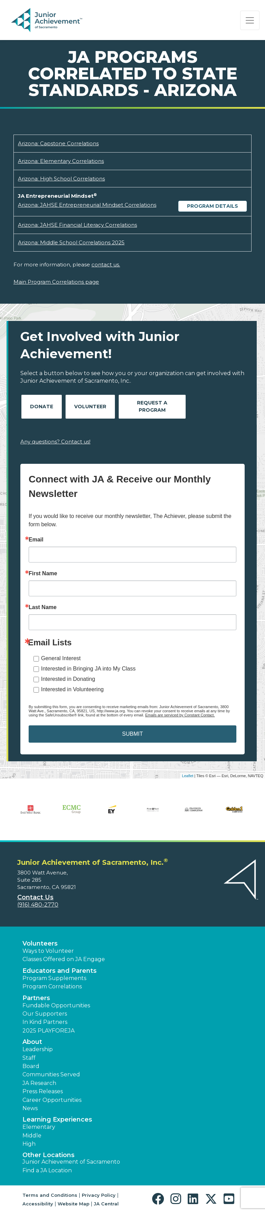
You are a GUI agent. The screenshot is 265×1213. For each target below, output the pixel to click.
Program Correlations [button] (52, 986)
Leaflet (187, 776)
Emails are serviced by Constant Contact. (180, 715)
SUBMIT (132, 734)
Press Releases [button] (42, 1091)
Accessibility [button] (37, 1203)
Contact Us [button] (35, 897)
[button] (159, 1199)
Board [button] (30, 1066)
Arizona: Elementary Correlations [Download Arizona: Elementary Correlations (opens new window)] (61, 161)
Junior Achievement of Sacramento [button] (71, 1161)
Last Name (43, 607)
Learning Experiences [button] (57, 1119)
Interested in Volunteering (72, 689)
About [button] (32, 1042)
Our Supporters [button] (44, 1013)
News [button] (30, 1108)
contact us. (105, 264)
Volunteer (90, 406)
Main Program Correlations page (56, 281)
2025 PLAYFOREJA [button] (48, 1030)
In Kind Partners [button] (44, 1022)
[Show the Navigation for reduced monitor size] (249, 20)
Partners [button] (36, 998)
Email (36, 539)
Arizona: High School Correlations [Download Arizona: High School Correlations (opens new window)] (61, 178)
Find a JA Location (47, 1170)
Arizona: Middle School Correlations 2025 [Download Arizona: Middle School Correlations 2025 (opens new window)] (71, 242)
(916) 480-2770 (37, 904)
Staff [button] (29, 1058)
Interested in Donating (68, 679)
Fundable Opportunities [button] (56, 1005)
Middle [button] (31, 1135)
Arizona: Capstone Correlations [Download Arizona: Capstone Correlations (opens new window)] (58, 143)
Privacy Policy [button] (99, 1195)
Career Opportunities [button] (51, 1100)
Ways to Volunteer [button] (48, 951)
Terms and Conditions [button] (49, 1195)
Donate (41, 406)
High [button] (29, 1144)
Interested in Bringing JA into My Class (88, 669)
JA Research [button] (39, 1083)
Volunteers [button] (40, 943)
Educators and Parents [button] (59, 971)
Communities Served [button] (51, 1074)
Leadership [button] (37, 1049)
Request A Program (152, 406)
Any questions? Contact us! (55, 441)
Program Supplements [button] (54, 978)
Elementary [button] (38, 1127)
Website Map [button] (73, 1203)
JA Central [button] (106, 1203)
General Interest (61, 658)
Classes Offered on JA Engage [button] (63, 959)
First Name (43, 573)
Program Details (212, 206)
